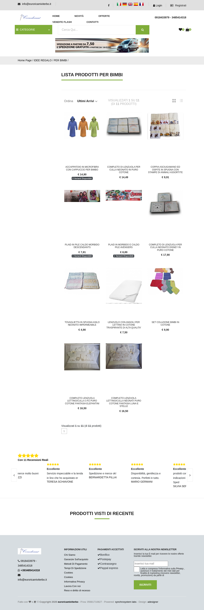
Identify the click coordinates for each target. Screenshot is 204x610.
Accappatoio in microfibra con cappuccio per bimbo (82, 168)
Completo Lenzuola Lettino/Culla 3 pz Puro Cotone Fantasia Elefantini (82, 401)
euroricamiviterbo (68, 601)
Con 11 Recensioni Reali (33, 459)
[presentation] (190, 475)
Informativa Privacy (74, 581)
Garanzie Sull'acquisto (76, 559)
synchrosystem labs (125, 601)
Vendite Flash (62, 22)
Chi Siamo (69, 554)
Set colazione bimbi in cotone (165, 323)
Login (157, 5)
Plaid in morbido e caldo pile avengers (123, 246)
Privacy (179, 568)
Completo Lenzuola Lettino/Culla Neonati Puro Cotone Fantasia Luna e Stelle (123, 402)
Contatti (92, 22)
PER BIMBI (60, 60)
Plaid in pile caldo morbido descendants (82, 246)
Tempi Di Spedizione (75, 568)
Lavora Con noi (72, 586)
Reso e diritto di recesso (77, 590)
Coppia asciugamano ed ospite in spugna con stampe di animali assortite (165, 170)
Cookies (68, 572)
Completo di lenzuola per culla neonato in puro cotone (123, 170)
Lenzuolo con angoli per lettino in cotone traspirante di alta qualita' (123, 325)
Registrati (178, 5)
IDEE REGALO (43, 60)
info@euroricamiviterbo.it (36, 3)
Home (56, 16)
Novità (79, 16)
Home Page (25, 60)
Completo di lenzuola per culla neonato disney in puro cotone (165, 247)
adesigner (152, 601)
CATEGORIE (25, 29)
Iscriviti (145, 584)
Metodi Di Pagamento (75, 563)
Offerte (104, 16)
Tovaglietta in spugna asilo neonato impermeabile (82, 323)
